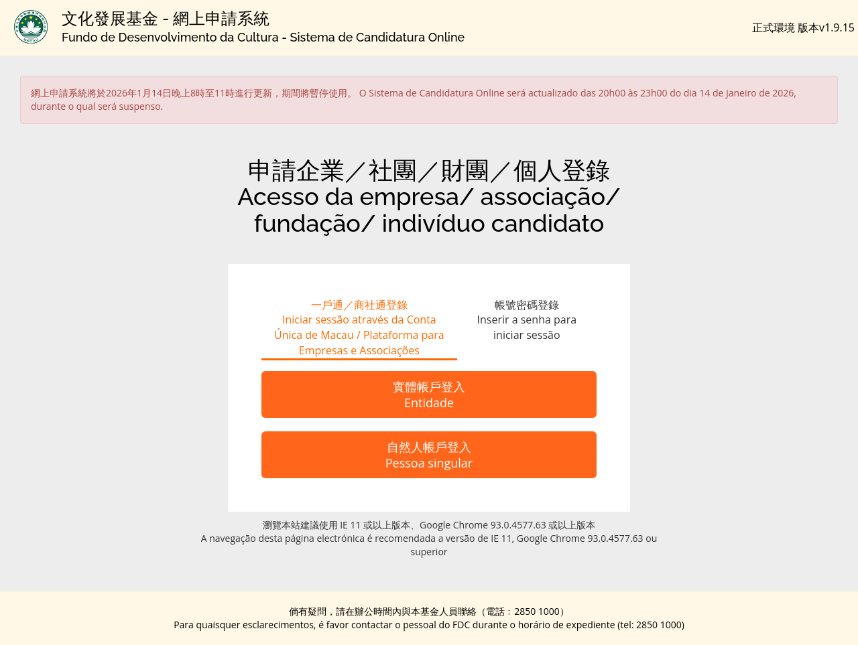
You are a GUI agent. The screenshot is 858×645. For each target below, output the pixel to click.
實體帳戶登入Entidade (429, 394)
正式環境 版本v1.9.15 (803, 27)
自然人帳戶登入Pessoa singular (429, 455)
